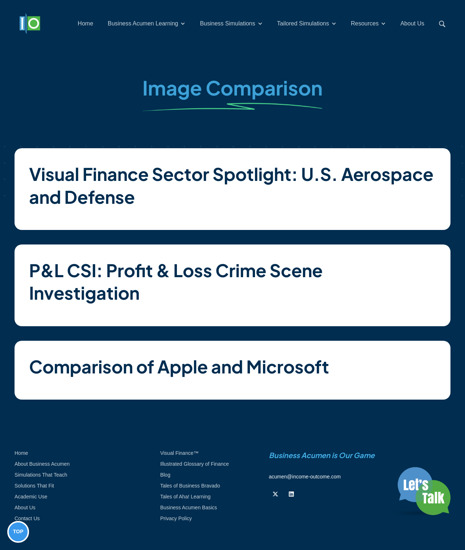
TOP (18, 531)
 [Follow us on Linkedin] (291, 494)
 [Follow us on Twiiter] (275, 494)
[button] (147, 23)
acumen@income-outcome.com (305, 477)
